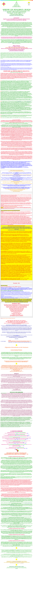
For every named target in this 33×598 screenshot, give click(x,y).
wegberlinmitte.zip (22, 297)
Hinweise (17, 335)
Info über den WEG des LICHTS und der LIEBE (18, 291)
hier (27, 435)
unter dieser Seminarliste (6, 161)
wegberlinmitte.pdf (17, 297)
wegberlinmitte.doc (26, 297)
